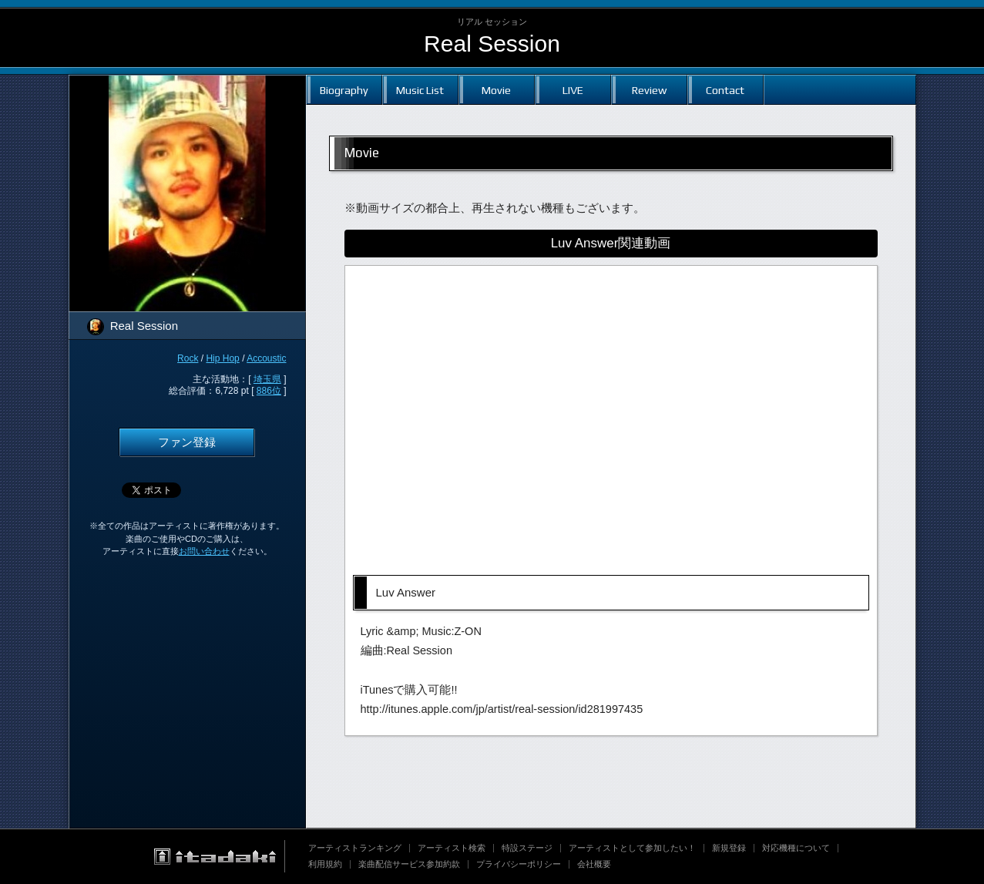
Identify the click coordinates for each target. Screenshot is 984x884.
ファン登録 (187, 442)
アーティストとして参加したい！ (632, 847)
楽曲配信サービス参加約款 (409, 864)
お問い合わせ (204, 551)
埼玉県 (267, 379)
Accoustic (266, 358)
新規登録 (729, 847)
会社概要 (594, 864)
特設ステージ (527, 847)
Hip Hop (222, 358)
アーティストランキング (354, 847)
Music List (420, 89)
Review (649, 89)
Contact (725, 89)
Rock (187, 358)
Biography (344, 89)
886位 (269, 390)
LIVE (573, 89)
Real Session (492, 43)
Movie (496, 89)
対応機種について (796, 847)
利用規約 (325, 864)
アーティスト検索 (451, 847)
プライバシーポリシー (518, 864)
